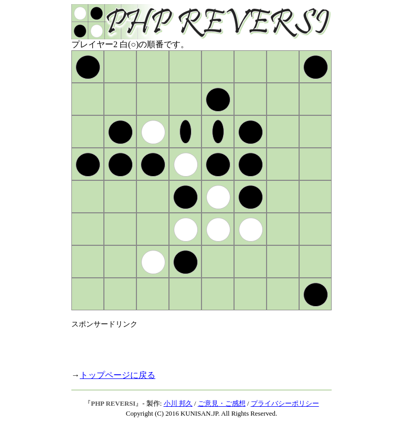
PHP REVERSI (113, 403)
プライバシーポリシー (285, 403)
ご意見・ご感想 (222, 403)
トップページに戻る (117, 375)
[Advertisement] (194, 345)
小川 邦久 (178, 403)
